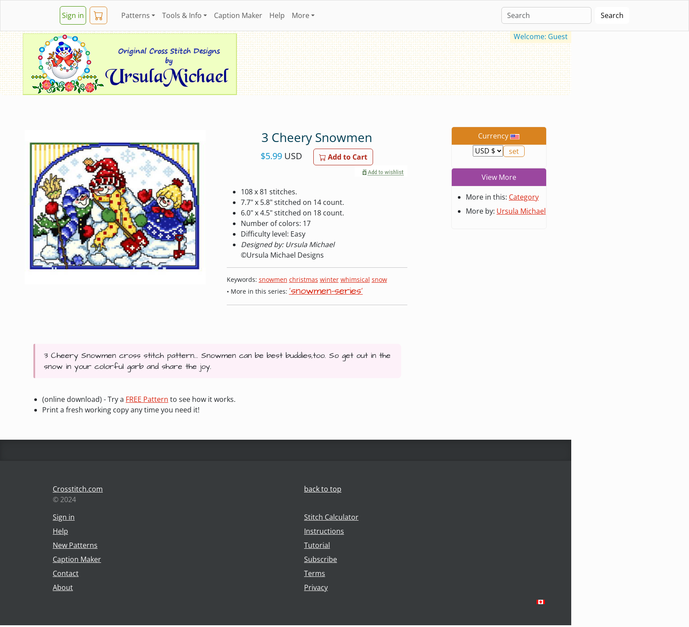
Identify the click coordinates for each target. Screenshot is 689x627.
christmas (303, 279)
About (63, 587)
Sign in (73, 15)
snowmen (273, 279)
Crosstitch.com (78, 489)
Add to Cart (343, 157)
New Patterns (75, 545)
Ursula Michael (521, 211)
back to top (322, 489)
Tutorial (317, 545)
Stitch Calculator (331, 517)
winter (329, 279)
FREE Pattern (147, 399)
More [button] (300, 15)
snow (379, 279)
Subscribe (320, 559)
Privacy (316, 587)
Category (524, 197)
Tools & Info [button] (182, 15)
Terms (314, 573)
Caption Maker (238, 15)
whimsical (355, 279)
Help (277, 15)
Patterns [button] (135, 15)
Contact (66, 573)
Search (612, 15)
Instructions (324, 531)
